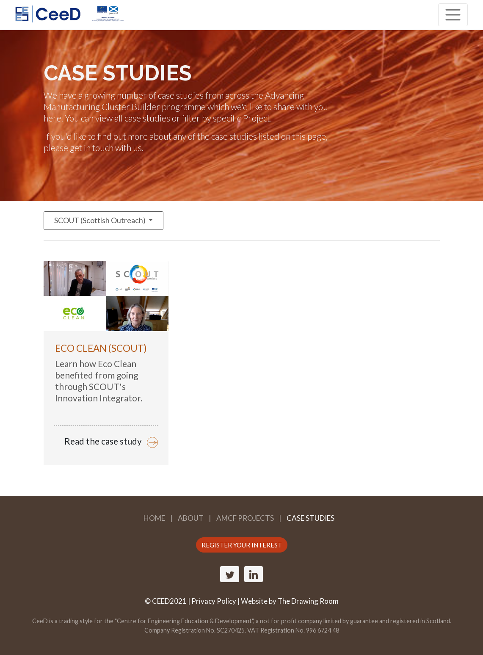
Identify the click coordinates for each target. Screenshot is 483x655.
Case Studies (310, 518)
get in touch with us (106, 147)
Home (154, 518)
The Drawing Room (308, 601)
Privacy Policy (213, 601)
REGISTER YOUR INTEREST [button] (241, 545)
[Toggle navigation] (453, 14)
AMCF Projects (245, 518)
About (191, 518)
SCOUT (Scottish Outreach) (100, 220)
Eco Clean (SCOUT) (101, 348)
